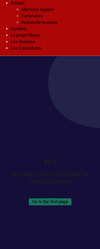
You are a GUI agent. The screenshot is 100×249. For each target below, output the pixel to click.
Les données (23, 41)
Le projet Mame (25, 35)
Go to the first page (50, 201)
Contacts (19, 28)
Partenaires (32, 15)
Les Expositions (26, 48)
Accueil (17, 3)
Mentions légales (37, 9)
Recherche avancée (39, 22)
